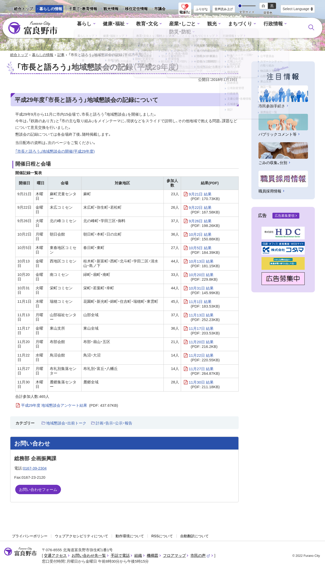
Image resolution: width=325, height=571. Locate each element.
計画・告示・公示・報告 (114, 423)
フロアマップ (174, 556)
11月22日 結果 (204, 358)
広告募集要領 (285, 216)
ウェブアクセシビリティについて (81, 536)
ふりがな (202, 9)
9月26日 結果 (204, 223)
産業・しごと (167, 28)
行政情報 (251, 28)
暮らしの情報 (50, 9)
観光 (194, 28)
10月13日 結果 (204, 264)
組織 (138, 556)
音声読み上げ (224, 9)
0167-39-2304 (34, 469)
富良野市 (20, 552)
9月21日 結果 (204, 197)
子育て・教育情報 (83, 9)
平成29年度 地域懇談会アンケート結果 (69, 406)
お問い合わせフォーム (38, 490)
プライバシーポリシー (29, 536)
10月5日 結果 (204, 250)
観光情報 (109, 10)
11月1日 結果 (204, 304)
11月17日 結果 (204, 331)
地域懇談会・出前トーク (66, 423)
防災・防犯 (281, 28)
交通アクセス (55, 556)
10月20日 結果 (203, 277)
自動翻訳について (194, 536)
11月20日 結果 (203, 344)
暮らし (75, 28)
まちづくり (221, 28)
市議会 (160, 9)
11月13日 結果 (204, 318)
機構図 (152, 556)
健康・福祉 (103, 28)
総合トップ (23, 9)
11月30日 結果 (204, 385)
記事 (60, 55)
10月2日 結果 (204, 237)
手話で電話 (120, 556)
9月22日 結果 (204, 210)
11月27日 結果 (204, 371)
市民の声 (200, 556)
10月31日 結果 (204, 291)
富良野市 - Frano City (33, 28)
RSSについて (162, 536)
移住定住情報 (134, 10)
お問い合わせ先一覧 (89, 556)
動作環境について (130, 536)
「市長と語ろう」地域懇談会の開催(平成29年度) (55, 152)
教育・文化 (134, 28)
